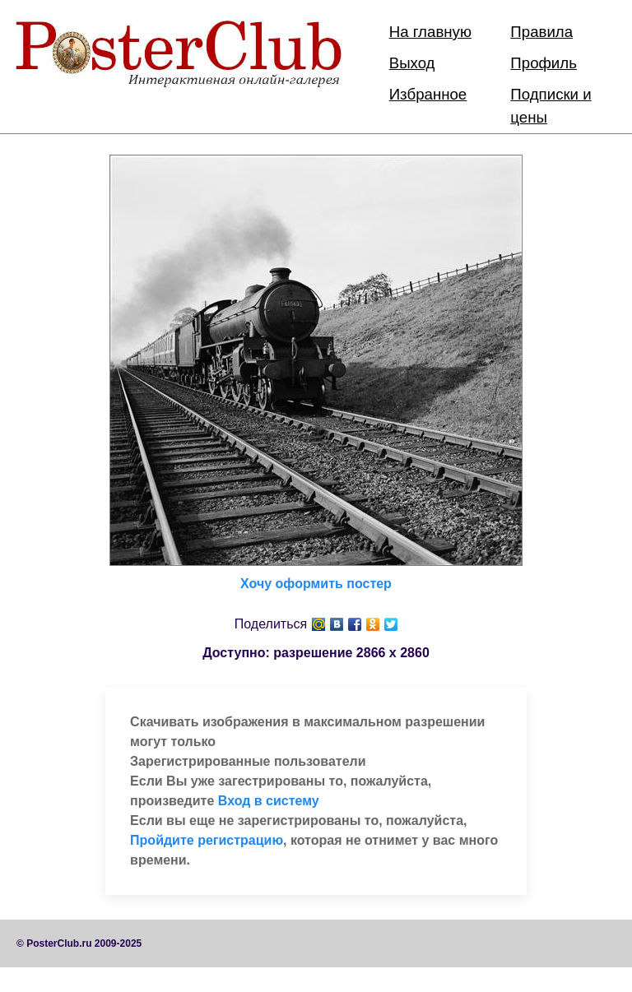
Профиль (543, 63)
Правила (541, 31)
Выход (412, 63)
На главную (430, 31)
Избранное (428, 94)
